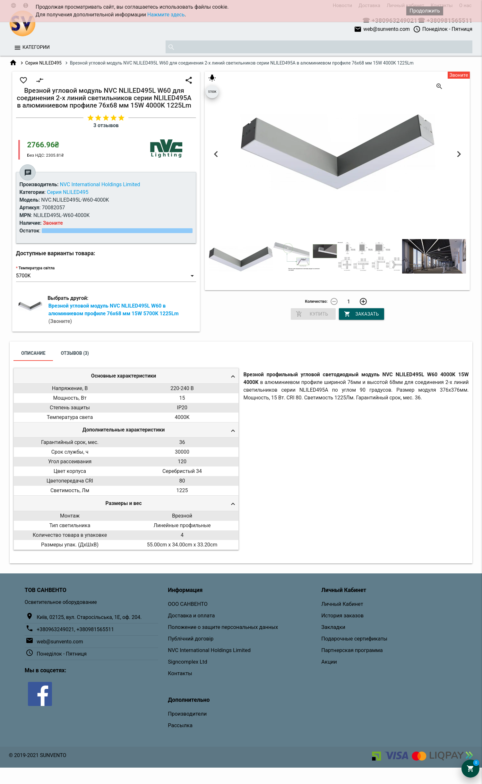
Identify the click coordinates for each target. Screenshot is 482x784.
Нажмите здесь (166, 15)
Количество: (316, 301)
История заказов (342, 616)
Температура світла (37, 268)
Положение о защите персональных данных (223, 627)
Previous (216, 154)
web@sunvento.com (382, 29)
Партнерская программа (352, 650)
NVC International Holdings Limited (209, 650)
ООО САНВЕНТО (188, 604)
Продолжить (424, 11)
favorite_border (23, 80)
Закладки (333, 627)
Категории (36, 47)
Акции (329, 662)
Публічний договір (190, 639)
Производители (187, 714)
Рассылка (180, 725)
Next (459, 154)
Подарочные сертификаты (354, 639)
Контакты (180, 673)
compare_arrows (40, 80)
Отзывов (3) (75, 353)
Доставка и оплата (191, 616)
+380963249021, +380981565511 (75, 629)
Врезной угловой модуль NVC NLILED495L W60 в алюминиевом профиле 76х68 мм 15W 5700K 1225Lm (113, 313)
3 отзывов (106, 125)
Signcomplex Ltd (187, 662)
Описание (33, 353)
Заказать (361, 314)
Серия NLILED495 (43, 62)
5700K (212, 91)
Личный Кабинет (342, 604)
